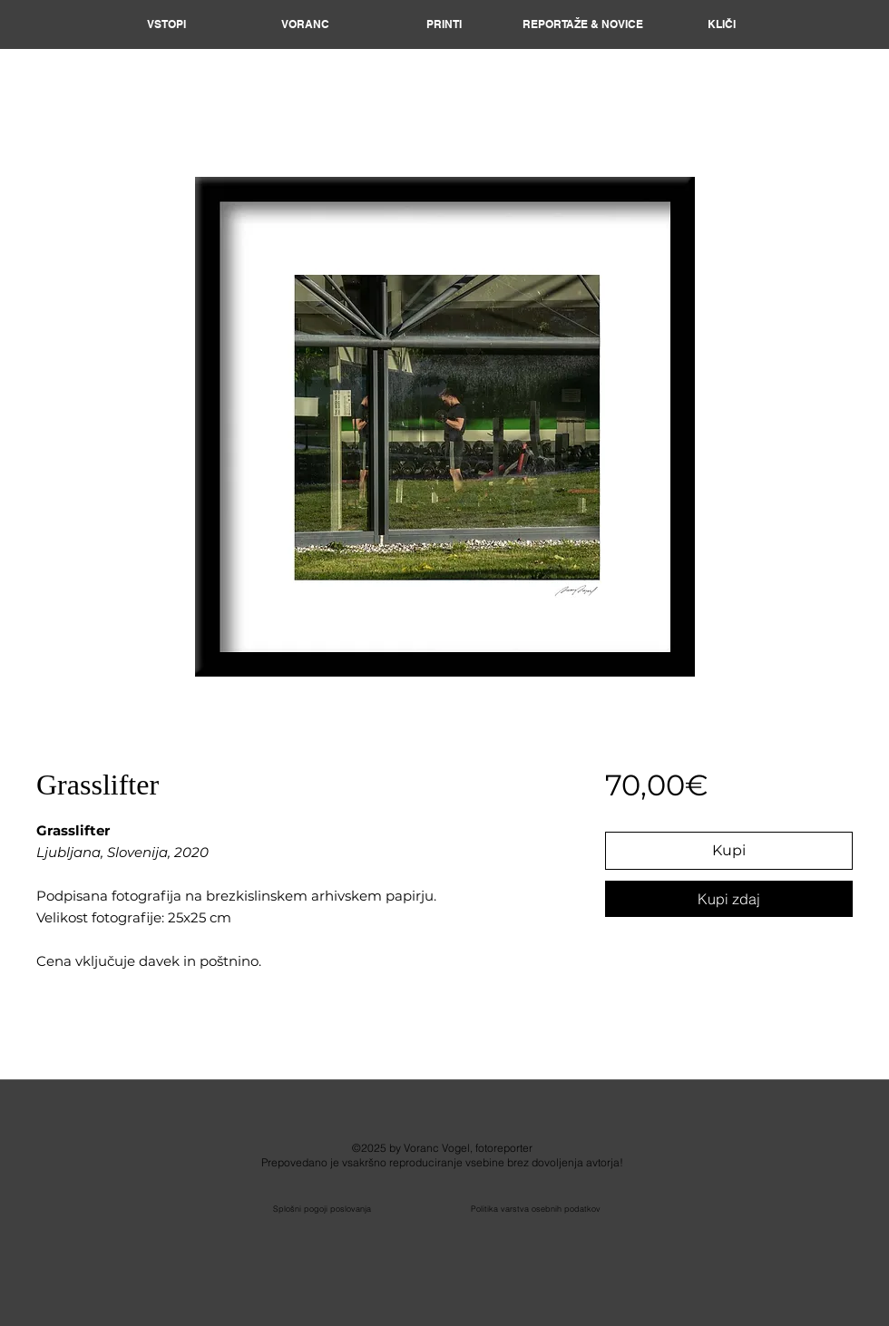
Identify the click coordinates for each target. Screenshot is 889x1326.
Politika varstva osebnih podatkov (536, 1209)
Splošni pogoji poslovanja (322, 1209)
